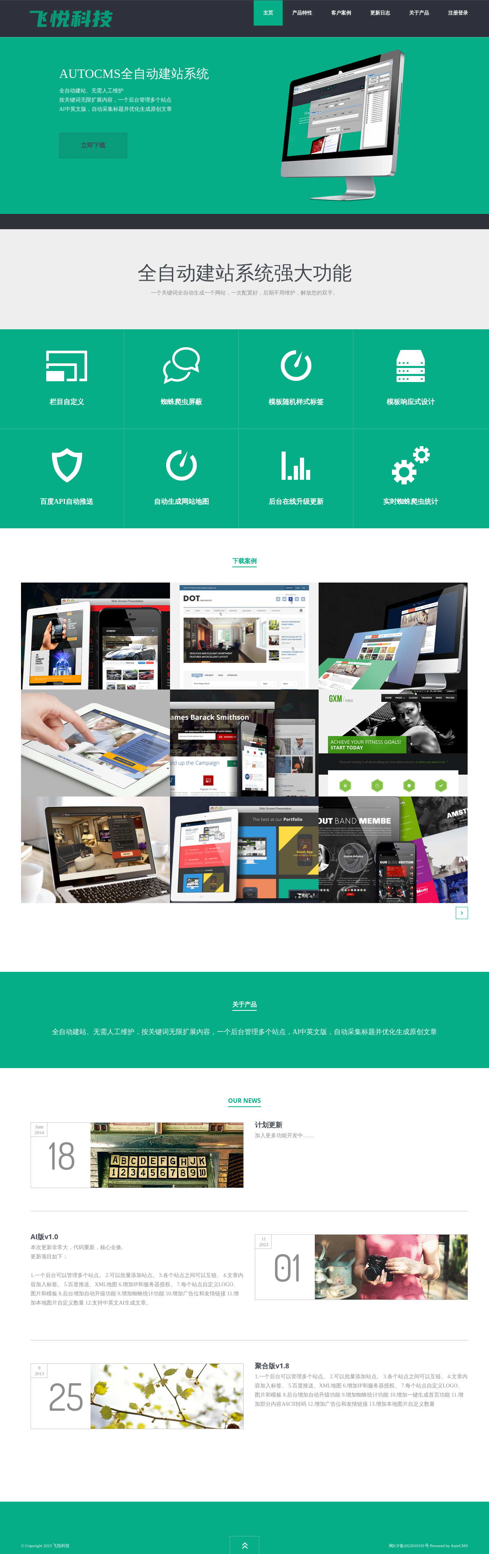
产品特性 (302, 13)
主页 (268, 13)
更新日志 (380, 13)
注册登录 (458, 13)
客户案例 (341, 13)
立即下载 (93, 145)
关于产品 (419, 13)
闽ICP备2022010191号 (409, 1545)
